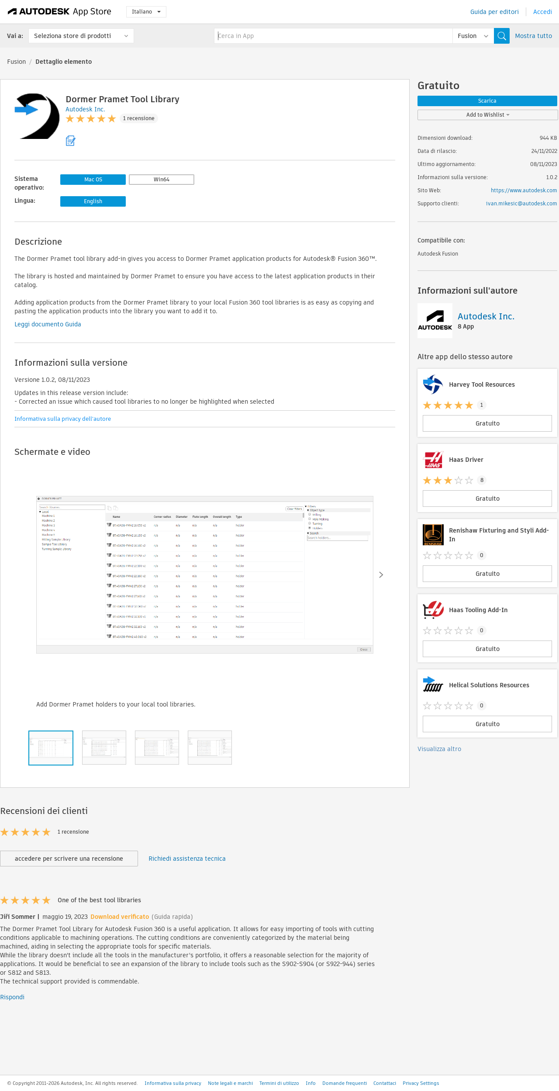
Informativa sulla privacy (173, 1083)
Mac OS (93, 179)
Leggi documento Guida (47, 324)
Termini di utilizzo (279, 1083)
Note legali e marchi (230, 1083)
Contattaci (384, 1083)
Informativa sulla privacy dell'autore (62, 419)
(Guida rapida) (172, 916)
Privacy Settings (421, 1083)
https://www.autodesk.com (524, 190)
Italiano (146, 11)
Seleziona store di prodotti (72, 35)
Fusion (16, 61)
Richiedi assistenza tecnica (187, 858)
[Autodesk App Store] (59, 11)
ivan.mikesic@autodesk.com (521, 203)
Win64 (161, 179)
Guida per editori (494, 11)
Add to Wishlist (488, 114)
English (93, 201)
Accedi (542, 11)
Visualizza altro (439, 749)
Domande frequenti (344, 1083)
